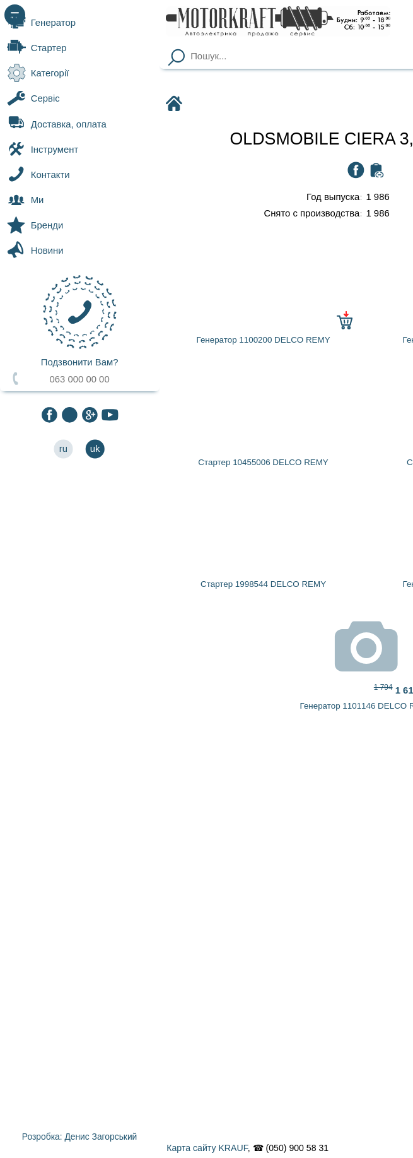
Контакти (38, 174)
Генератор (41, 22)
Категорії (38, 73)
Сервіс (33, 98)
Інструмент (42, 148)
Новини (35, 250)
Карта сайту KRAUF (206, 1148)
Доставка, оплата (57, 123)
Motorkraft (177, 104)
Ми (25, 200)
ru (63, 449)
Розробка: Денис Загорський (79, 1136)
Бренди (35, 225)
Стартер (36, 47)
